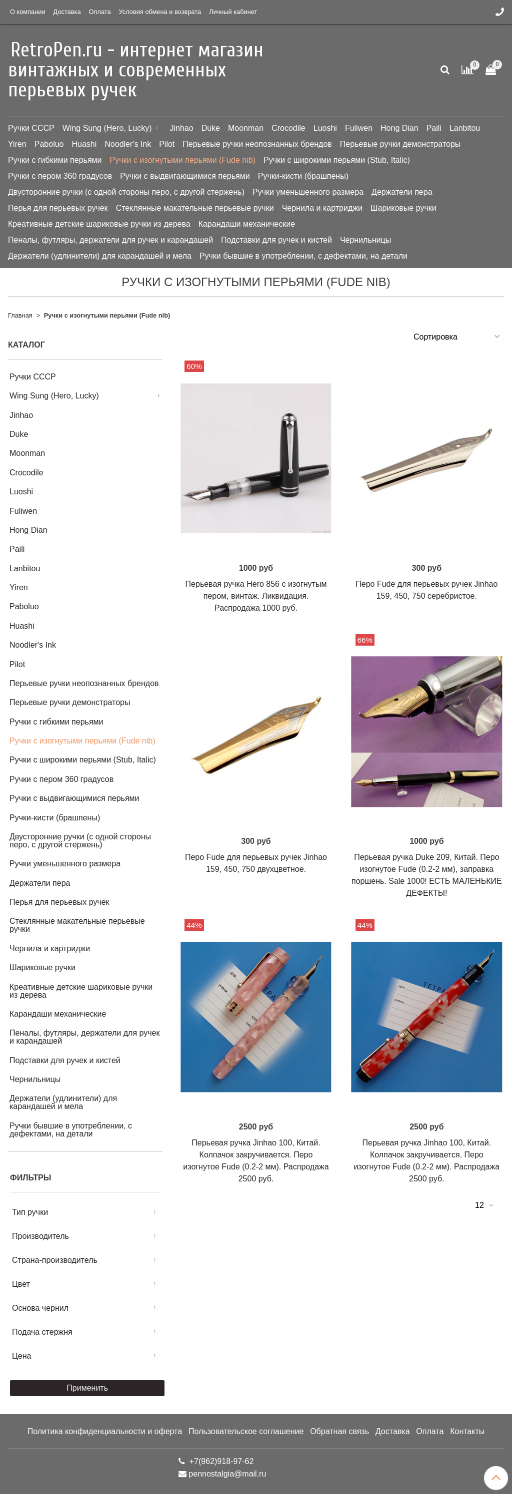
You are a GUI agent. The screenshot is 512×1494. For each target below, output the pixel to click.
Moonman (246, 128)
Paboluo (49, 144)
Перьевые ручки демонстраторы (400, 144)
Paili (434, 128)
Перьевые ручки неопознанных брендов (257, 144)
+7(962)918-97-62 (220, 1461)
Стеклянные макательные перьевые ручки (195, 208)
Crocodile (289, 128)
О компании (28, 11)
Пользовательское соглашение (246, 1431)
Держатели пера (402, 192)
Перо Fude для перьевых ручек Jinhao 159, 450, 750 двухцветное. (256, 863)
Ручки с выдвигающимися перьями (185, 176)
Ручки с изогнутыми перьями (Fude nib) (183, 160)
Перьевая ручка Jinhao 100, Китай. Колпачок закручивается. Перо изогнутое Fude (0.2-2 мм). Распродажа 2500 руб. (255, 1160)
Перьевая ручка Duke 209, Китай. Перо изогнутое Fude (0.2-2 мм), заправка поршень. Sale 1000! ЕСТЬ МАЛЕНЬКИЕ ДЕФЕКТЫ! (427, 875)
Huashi (84, 144)
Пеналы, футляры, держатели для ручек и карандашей (110, 240)
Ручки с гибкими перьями (55, 160)
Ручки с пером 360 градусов (60, 176)
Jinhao (181, 128)
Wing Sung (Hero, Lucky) (107, 128)
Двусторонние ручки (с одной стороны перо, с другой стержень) (126, 192)
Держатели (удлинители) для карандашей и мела (100, 256)
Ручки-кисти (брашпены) (303, 176)
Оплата (100, 11)
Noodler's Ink (127, 144)
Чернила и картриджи (322, 208)
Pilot (166, 144)
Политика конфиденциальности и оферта (105, 1431)
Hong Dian (399, 128)
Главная (20, 315)
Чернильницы (365, 240)
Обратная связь (339, 1431)
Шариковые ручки (403, 208)
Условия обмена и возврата (160, 11)
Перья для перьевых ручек (58, 208)
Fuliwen (358, 128)
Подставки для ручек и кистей (276, 240)
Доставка (67, 11)
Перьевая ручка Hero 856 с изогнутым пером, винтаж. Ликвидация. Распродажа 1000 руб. (256, 596)
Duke (211, 128)
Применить (87, 1388)
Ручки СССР (31, 128)
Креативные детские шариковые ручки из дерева (99, 224)
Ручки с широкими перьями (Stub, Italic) (337, 160)
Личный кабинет (233, 11)
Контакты (467, 1431)
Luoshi (325, 128)
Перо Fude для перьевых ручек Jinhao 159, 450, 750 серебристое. (427, 590)
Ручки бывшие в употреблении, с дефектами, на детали (304, 256)
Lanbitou (465, 128)
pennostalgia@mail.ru (227, 1474)
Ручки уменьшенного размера (308, 192)
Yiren (17, 144)
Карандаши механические (246, 224)
